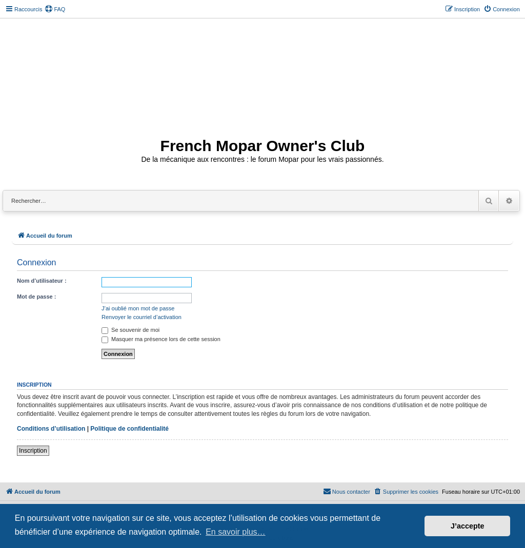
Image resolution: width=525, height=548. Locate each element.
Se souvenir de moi (130, 330)
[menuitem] (55, 9)
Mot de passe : (36, 296)
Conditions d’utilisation (51, 428)
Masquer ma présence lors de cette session (161, 339)
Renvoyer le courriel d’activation (141, 317)
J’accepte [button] (467, 526)
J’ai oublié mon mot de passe (138, 308)
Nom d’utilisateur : (42, 281)
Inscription (33, 450)
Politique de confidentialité (129, 428)
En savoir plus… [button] (236, 532)
